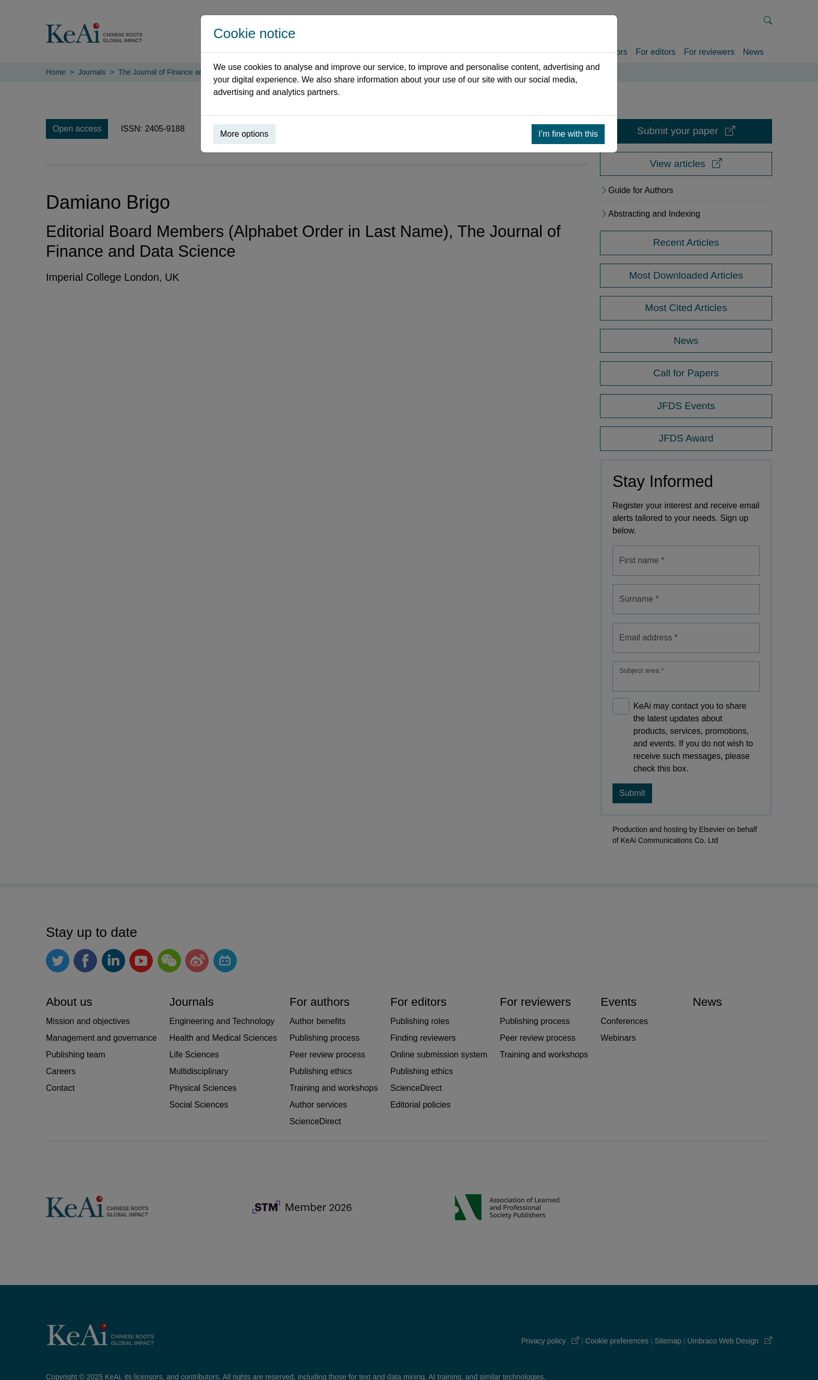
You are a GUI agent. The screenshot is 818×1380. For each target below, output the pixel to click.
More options (244, 133)
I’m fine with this (568, 133)
